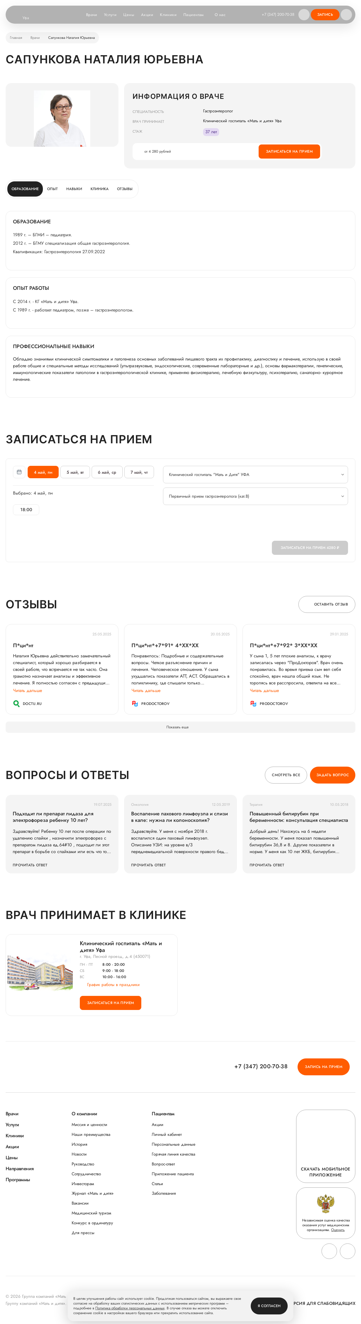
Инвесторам (83, 1184)
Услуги (110, 14)
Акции (147, 14)
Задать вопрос (332, 775)
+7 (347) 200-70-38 (278, 14)
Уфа (29, 18)
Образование (25, 189)
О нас (223, 15)
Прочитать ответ (30, 865)
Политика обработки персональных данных (129, 1308)
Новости (79, 1154)
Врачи (91, 14)
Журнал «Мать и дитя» (93, 1193)
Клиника (100, 189)
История (79, 1144)
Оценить (338, 1229)
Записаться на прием (289, 151)
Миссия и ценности (89, 1125)
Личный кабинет (167, 1135)
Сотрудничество (86, 1174)
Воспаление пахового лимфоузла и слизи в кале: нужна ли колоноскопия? (179, 817)
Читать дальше (27, 690)
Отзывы (125, 189)
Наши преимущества (91, 1135)
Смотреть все (286, 775)
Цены (128, 14)
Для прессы (83, 1233)
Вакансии (80, 1203)
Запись (325, 14)
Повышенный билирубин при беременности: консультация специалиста (299, 817)
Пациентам (196, 15)
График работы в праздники (110, 984)
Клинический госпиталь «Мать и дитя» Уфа (121, 947)
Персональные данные (173, 1144)
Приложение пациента (173, 1174)
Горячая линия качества (173, 1154)
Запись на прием (323, 1066)
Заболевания (164, 1193)
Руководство (83, 1164)
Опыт (52, 189)
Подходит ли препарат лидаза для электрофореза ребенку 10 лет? (53, 817)
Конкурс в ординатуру (92, 1223)
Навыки (74, 189)
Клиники (168, 14)
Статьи (157, 1184)
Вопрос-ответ (163, 1164)
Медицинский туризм (91, 1213)
